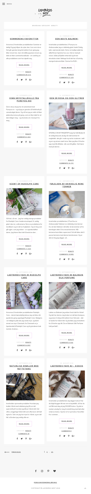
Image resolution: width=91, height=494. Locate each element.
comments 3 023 (24, 137)
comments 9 (66, 431)
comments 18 (23, 433)
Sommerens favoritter (24, 39)
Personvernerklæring (45, 482)
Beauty (28, 72)
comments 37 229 (66, 77)
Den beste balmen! (66, 39)
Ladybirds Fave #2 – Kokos (66, 366)
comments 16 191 (66, 163)
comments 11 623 (24, 248)
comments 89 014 (24, 74)
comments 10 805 (66, 254)
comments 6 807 (24, 345)
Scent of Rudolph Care (24, 184)
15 (52, 452)
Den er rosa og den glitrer (67, 98)
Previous (13, 452)
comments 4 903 (66, 342)
